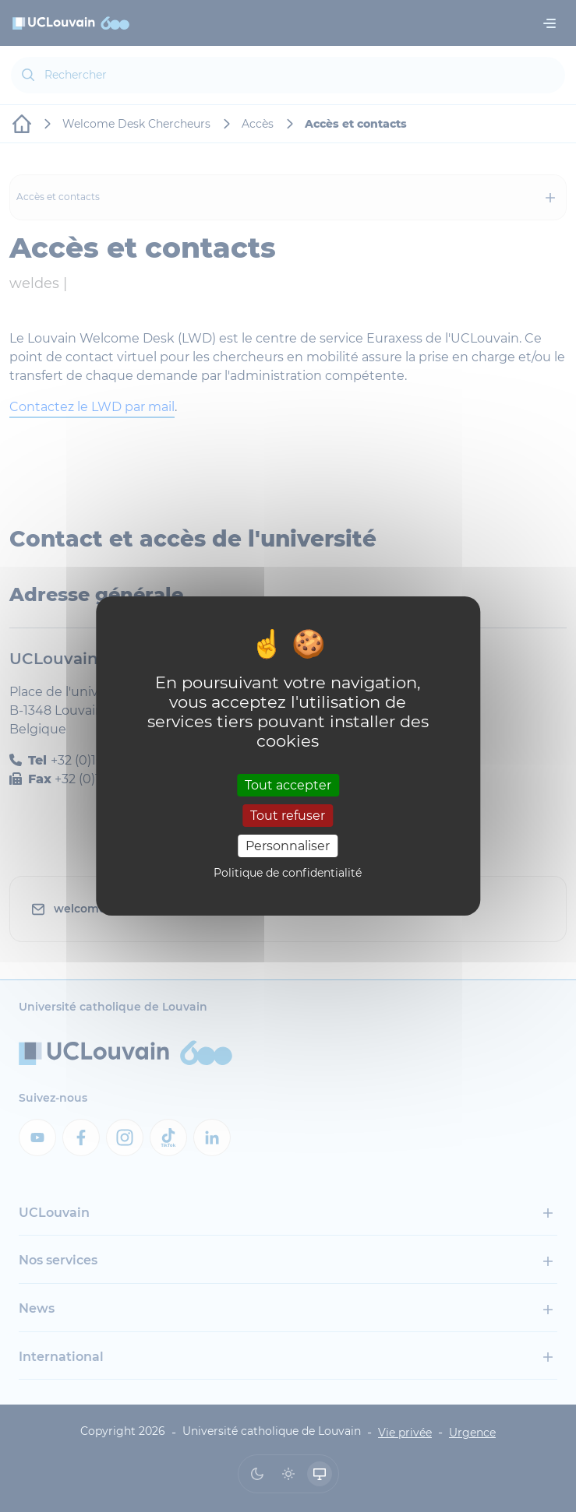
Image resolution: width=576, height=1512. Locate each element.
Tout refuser (287, 815)
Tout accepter (288, 784)
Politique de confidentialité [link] (288, 873)
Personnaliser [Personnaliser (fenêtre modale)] (288, 846)
